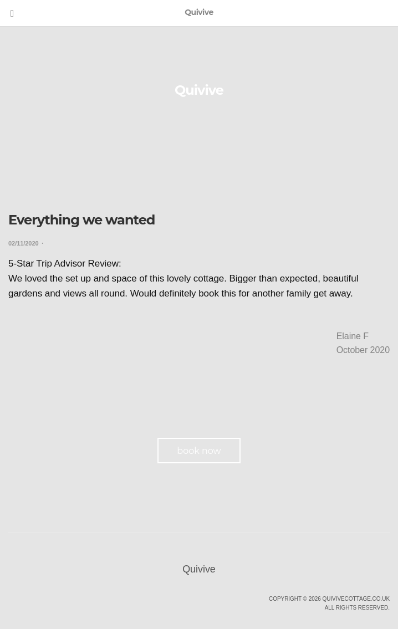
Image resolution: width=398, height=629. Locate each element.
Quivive (199, 90)
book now (199, 451)
